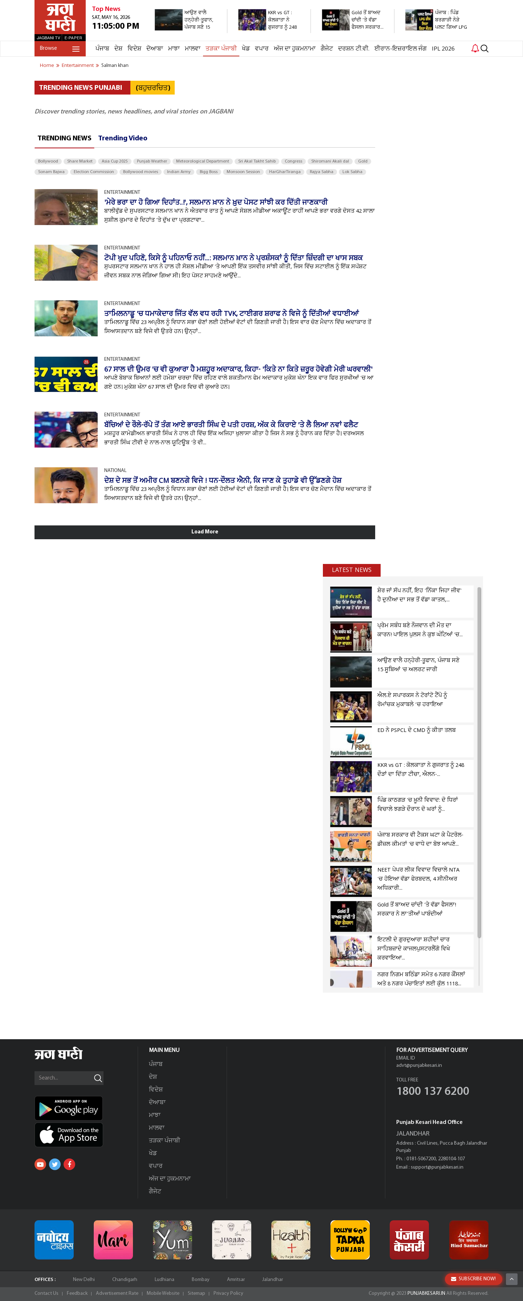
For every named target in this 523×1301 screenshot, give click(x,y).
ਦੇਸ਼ (118, 49)
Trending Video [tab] (122, 138)
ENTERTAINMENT (122, 192)
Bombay (201, 1279)
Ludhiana (164, 1279)
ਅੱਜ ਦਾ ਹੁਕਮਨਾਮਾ (295, 49)
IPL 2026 (443, 49)
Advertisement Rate (117, 1293)
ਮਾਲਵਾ (192, 49)
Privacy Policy (228, 1293)
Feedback (77, 1293)
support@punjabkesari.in (437, 1167)
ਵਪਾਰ (262, 49)
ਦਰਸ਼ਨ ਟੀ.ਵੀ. (353, 49)
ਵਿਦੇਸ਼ (134, 49)
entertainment (78, 65)
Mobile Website (163, 1293)
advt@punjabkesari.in (419, 1065)
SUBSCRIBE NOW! (473, 1279)
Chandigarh (124, 1279)
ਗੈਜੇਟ (327, 49)
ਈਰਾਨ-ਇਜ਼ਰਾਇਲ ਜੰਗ (400, 49)
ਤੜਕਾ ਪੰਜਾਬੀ (221, 49)
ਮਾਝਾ (174, 49)
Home (47, 65)
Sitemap (196, 1293)
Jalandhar (272, 1279)
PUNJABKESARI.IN (426, 1293)
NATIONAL (115, 470)
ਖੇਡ (246, 49)
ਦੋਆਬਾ (154, 49)
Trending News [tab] (64, 138)
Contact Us (46, 1293)
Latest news (352, 570)
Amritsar (236, 1279)
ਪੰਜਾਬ (102, 49)
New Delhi (84, 1279)
